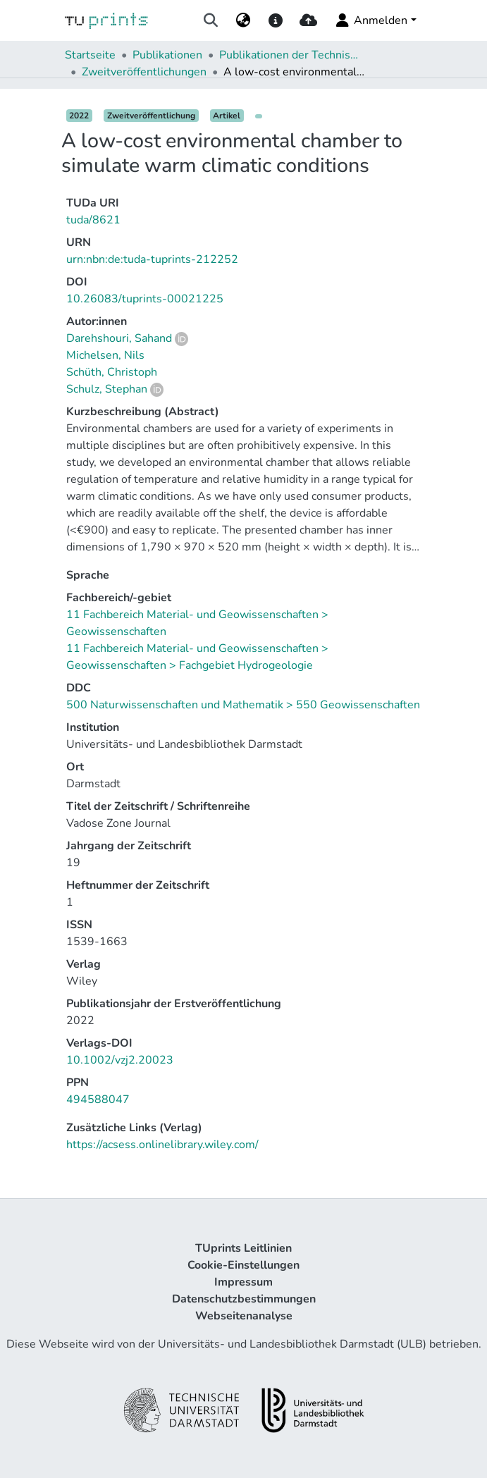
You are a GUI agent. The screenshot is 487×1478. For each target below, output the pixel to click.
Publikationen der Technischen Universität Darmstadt (289, 55)
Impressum (243, 1282)
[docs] (276, 20)
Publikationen (167, 55)
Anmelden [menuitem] (370, 20)
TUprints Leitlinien (243, 1248)
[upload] (308, 20)
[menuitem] (243, 20)
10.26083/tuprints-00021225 (144, 299)
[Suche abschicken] (210, 20)
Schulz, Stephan (106, 389)
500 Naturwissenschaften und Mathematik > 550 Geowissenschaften (243, 705)
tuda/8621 (93, 220)
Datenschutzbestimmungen (244, 1299)
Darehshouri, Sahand (119, 338)
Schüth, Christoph (111, 372)
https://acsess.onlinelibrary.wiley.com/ (162, 1144)
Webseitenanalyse (243, 1316)
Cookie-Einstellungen (243, 1265)
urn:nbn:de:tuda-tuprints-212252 (152, 259)
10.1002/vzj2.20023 (119, 1060)
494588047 (98, 1099)
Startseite (90, 55)
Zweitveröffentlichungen (144, 72)
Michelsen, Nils (105, 355)
